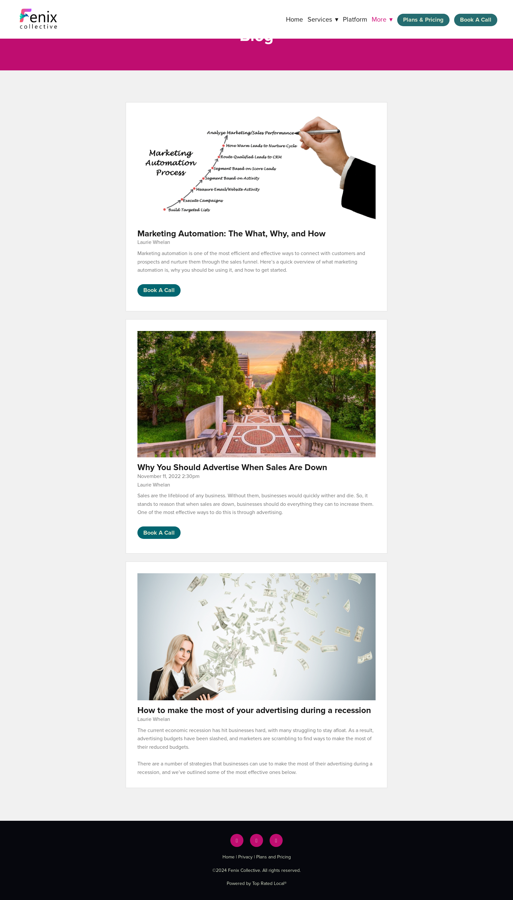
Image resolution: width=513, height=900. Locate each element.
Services (323, 19)
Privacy (245, 857)
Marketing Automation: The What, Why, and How (231, 233)
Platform (355, 19)
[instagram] (276, 840)
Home (294, 19)
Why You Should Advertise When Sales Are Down (232, 467)
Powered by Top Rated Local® (257, 883)
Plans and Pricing (273, 857)
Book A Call (475, 19)
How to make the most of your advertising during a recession (254, 710)
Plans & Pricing (423, 19)
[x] (256, 840)
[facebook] (236, 840)
